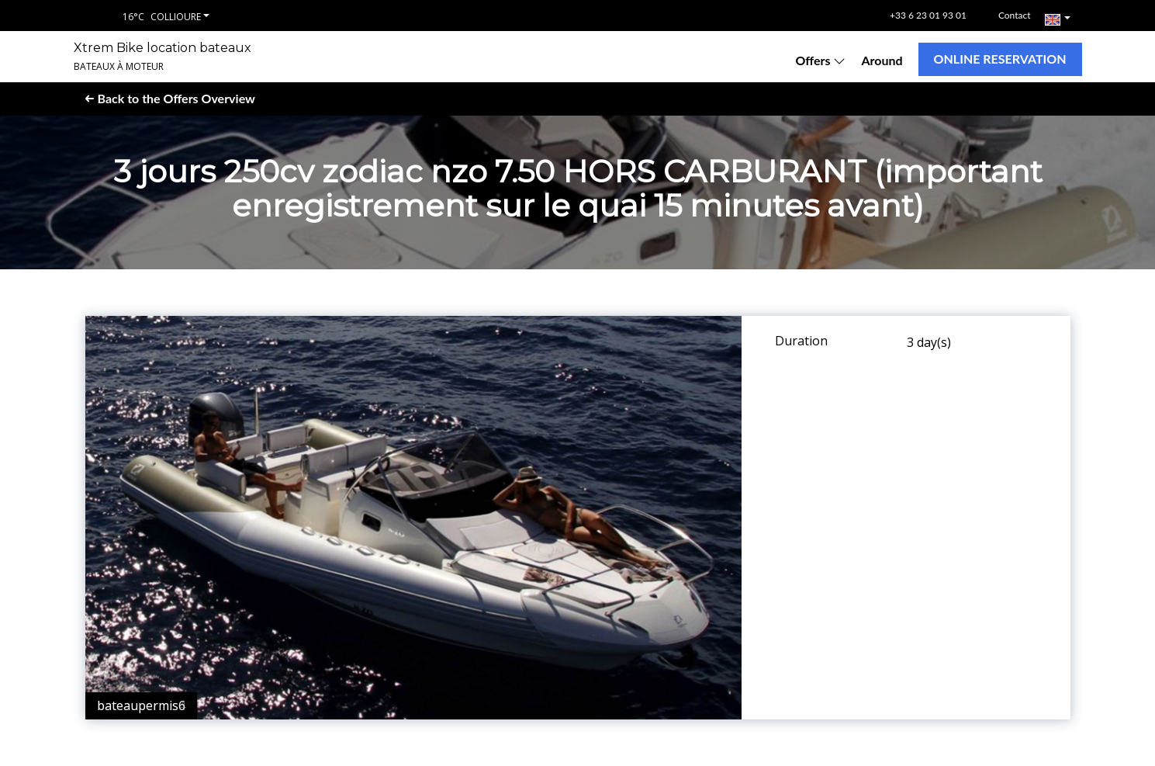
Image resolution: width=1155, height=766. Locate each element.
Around (881, 60)
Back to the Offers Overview (170, 98)
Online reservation (1000, 58)
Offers (820, 60)
